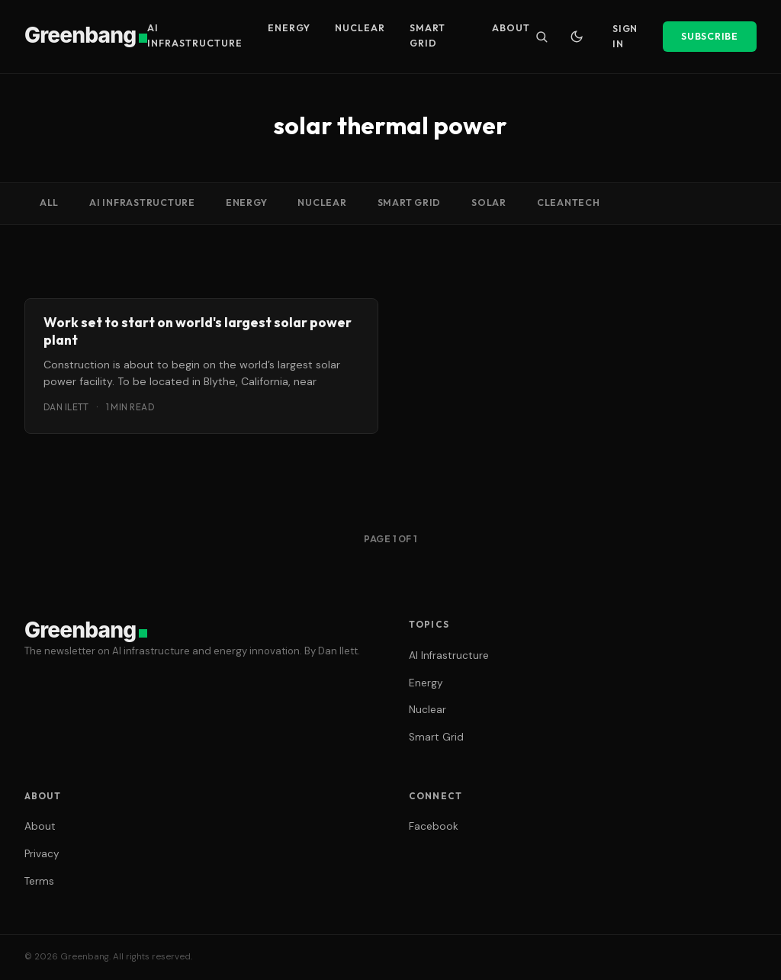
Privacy (41, 853)
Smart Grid (427, 35)
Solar (488, 202)
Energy (289, 28)
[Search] (541, 36)
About (511, 28)
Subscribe (709, 36)
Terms (39, 881)
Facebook (433, 826)
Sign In (625, 36)
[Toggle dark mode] (576, 36)
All (49, 202)
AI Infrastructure (195, 35)
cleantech (568, 202)
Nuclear (360, 28)
